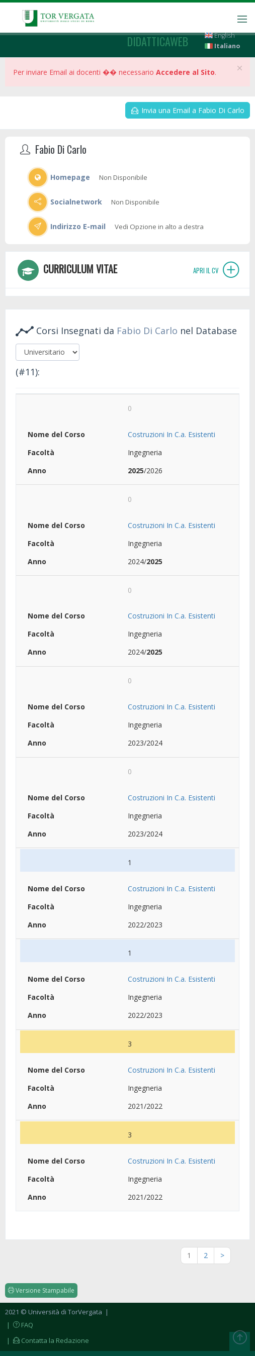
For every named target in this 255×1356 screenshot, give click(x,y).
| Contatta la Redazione (47, 1340)
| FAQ (19, 1324)
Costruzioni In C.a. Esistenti (171, 434)
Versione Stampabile (41, 1290)
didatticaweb (157, 41)
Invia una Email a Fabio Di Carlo (188, 110)
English (220, 35)
